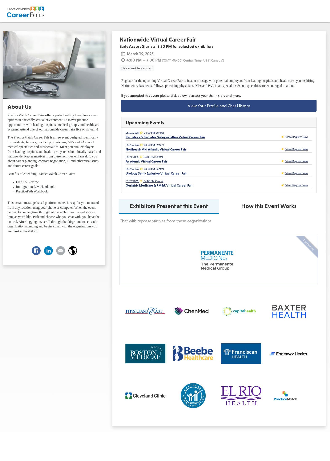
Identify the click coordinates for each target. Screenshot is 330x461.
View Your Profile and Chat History (219, 105)
